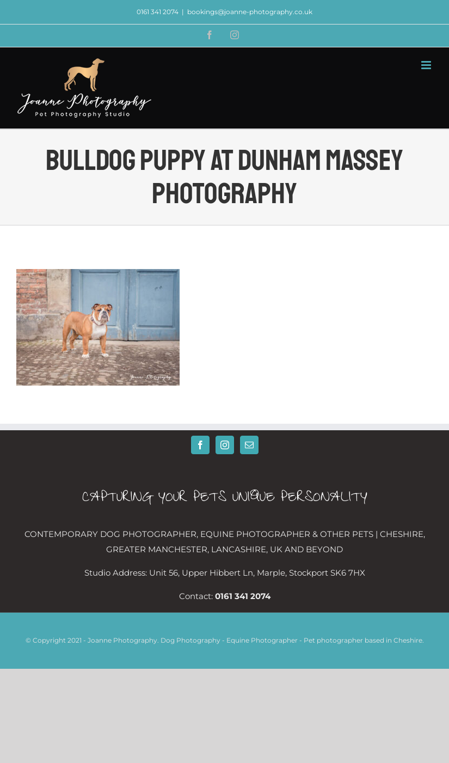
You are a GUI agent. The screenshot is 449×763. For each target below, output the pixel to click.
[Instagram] (225, 445)
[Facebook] (200, 445)
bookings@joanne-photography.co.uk (249, 12)
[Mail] (249, 445)
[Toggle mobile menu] (427, 65)
